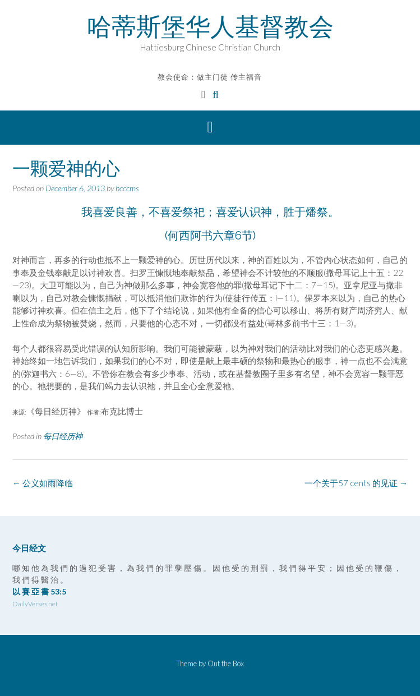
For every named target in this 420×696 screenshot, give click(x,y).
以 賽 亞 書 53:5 (39, 591)
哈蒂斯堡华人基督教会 (210, 26)
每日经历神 (62, 436)
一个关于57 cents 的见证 (356, 483)
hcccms (127, 188)
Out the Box (225, 663)
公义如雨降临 (42, 483)
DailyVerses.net (35, 604)
